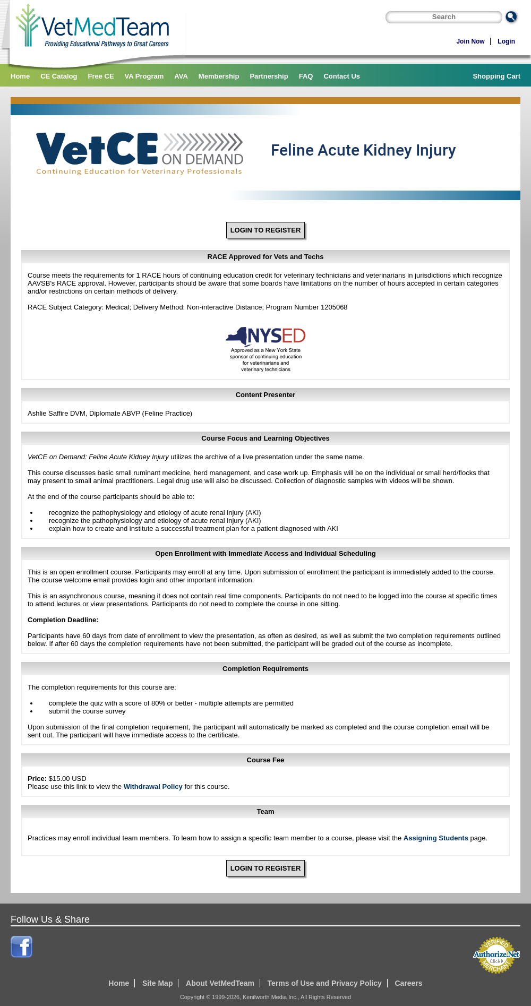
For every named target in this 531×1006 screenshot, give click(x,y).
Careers (408, 983)
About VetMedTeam (220, 983)
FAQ (306, 76)
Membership (219, 76)
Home (20, 76)
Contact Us (341, 76)
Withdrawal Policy (153, 786)
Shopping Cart (496, 76)
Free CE (101, 76)
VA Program (144, 76)
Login (506, 41)
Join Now (470, 41)
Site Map (157, 983)
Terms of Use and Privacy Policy (325, 983)
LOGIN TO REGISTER (265, 230)
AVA (181, 76)
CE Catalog (58, 76)
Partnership (269, 76)
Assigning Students (436, 838)
